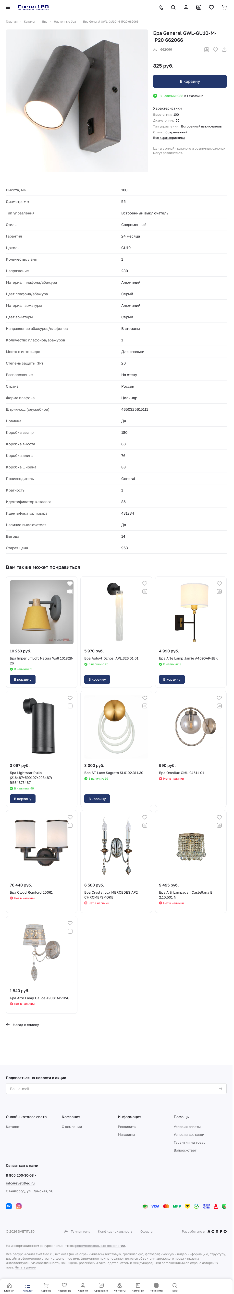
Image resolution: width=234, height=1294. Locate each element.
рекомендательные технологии (100, 1246)
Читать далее (25, 1267)
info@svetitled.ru (20, 1183)
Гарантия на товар (190, 1142)
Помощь (181, 1116)
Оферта (146, 1231)
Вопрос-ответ (185, 1150)
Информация (129, 1116)
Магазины (126, 1134)
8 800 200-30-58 (20, 1175)
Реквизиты (127, 1127)
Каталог (12, 1127)
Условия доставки (189, 1134)
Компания (71, 1116)
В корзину (190, 81)
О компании (72, 1127)
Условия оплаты (187, 1127)
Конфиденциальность (115, 1231)
